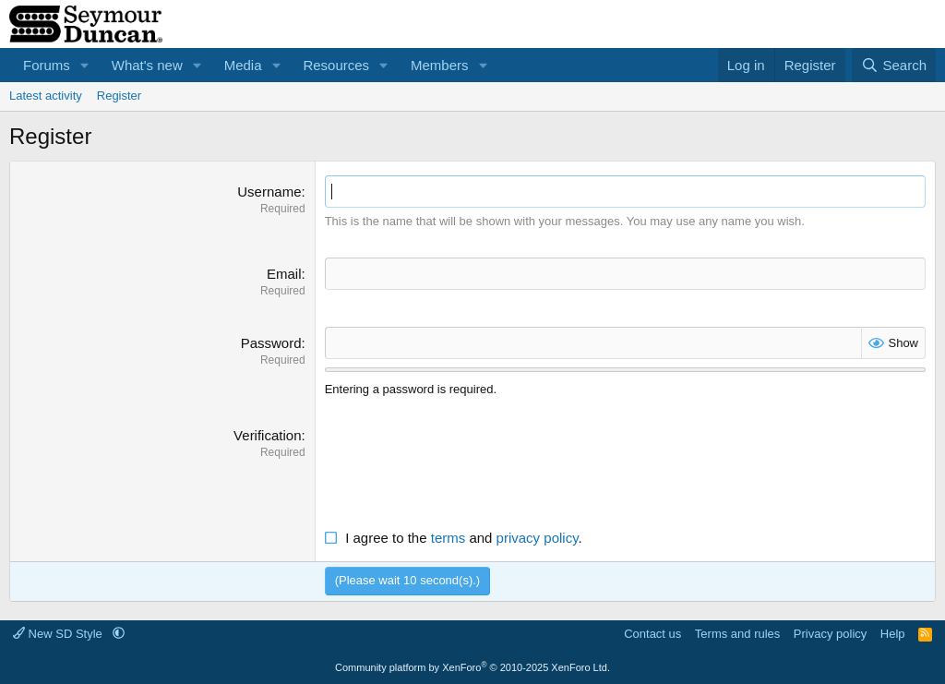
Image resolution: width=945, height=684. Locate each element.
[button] (85, 65)
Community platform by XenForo (472, 667)
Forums (46, 65)
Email (284, 274)
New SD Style (59, 634)
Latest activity (45, 95)
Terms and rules (737, 634)
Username (269, 191)
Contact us (652, 634)
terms (448, 538)
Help (892, 634)
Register (119, 95)
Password (271, 343)
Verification (267, 435)
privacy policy (537, 538)
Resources (336, 65)
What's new (147, 65)
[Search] (894, 65)
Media (243, 65)
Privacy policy (830, 634)
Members (440, 65)
